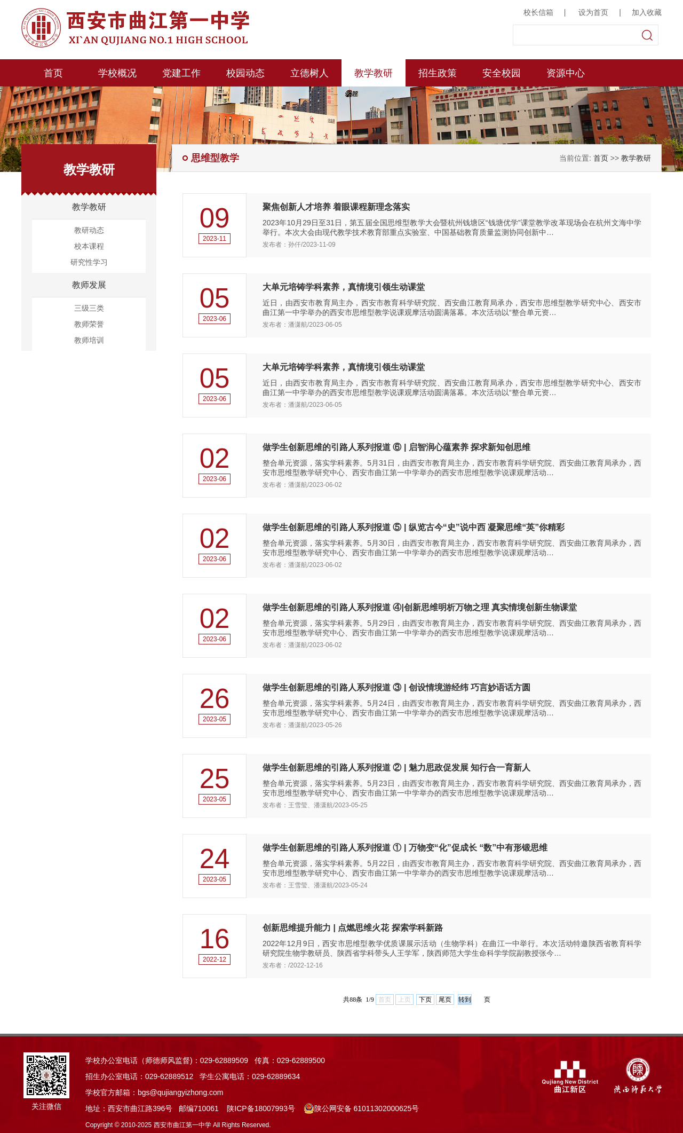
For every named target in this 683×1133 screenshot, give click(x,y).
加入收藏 (647, 12)
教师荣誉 (89, 324)
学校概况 (117, 73)
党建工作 (181, 73)
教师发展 (89, 284)
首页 (53, 73)
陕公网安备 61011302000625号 (361, 1108)
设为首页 (593, 12)
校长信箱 (538, 12)
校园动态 (245, 73)
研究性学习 (89, 262)
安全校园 (501, 73)
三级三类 (89, 308)
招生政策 (437, 73)
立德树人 (309, 73)
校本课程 (89, 246)
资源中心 (565, 73)
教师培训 (89, 340)
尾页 (445, 999)
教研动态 (89, 230)
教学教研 (373, 73)
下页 (425, 999)
